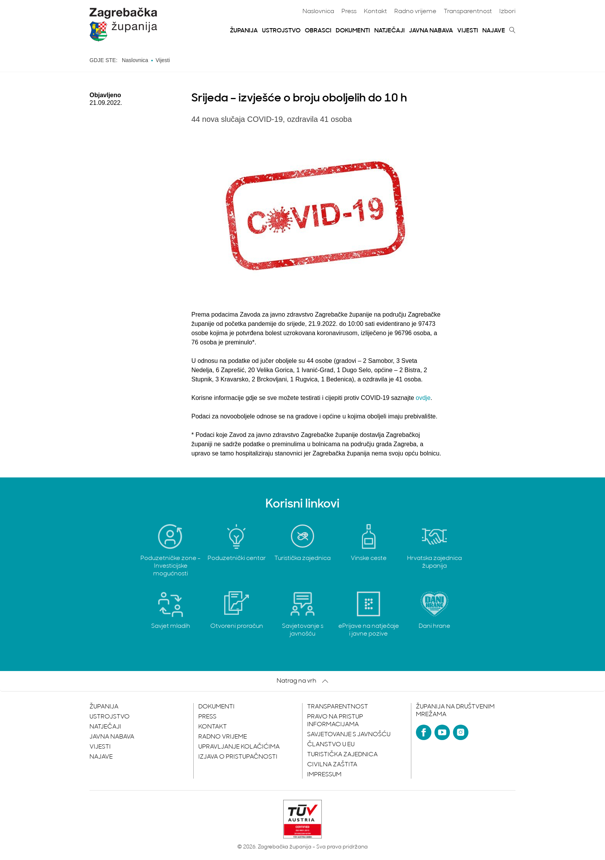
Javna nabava (431, 31)
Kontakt (375, 11)
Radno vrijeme (415, 11)
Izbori (507, 11)
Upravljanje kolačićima (239, 747)
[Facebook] (423, 732)
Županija (244, 31)
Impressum (324, 775)
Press (349, 11)
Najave (493, 31)
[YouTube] (442, 732)
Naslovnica (318, 11)
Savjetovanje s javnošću (348, 735)
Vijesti (467, 31)
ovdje (423, 398)
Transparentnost (468, 11)
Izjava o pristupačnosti (237, 757)
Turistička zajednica (342, 755)
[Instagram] (460, 732)
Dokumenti (353, 31)
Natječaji (389, 31)
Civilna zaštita (332, 765)
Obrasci (318, 31)
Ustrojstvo (281, 31)
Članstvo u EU (331, 745)
